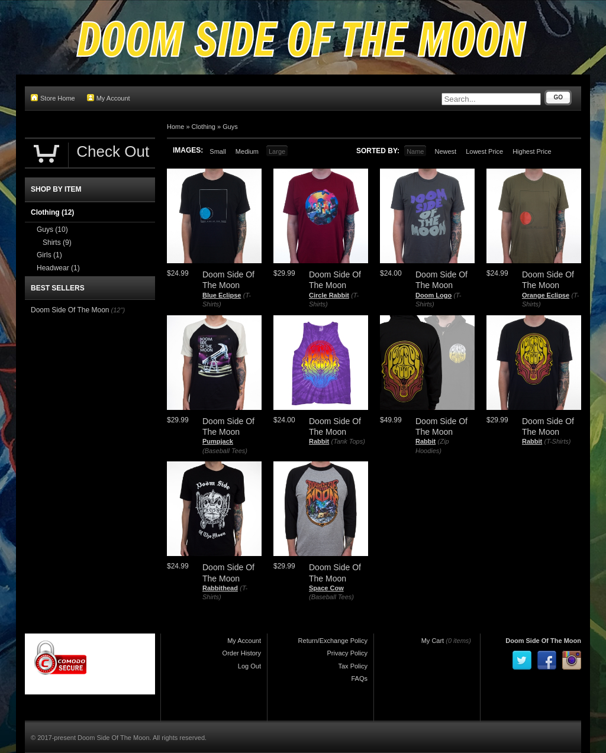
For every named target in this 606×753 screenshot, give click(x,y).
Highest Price (531, 151)
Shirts (57, 242)
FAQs (359, 678)
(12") (118, 310)
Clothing (203, 126)
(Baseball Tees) (224, 450)
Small (217, 151)
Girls (49, 255)
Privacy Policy (347, 653)
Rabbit (319, 441)
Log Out (249, 666)
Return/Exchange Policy (333, 640)
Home (175, 126)
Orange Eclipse (545, 295)
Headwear (58, 268)
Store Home (53, 98)
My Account (108, 98)
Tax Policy (353, 666)
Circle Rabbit (329, 295)
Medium (247, 151)
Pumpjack (217, 441)
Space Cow (326, 588)
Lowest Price (484, 151)
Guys (230, 126)
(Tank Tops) (348, 441)
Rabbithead (220, 588)
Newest (445, 151)
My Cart (432, 640)
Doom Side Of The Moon (70, 310)
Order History (242, 653)
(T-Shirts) (557, 441)
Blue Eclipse (221, 295)
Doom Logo (433, 295)
